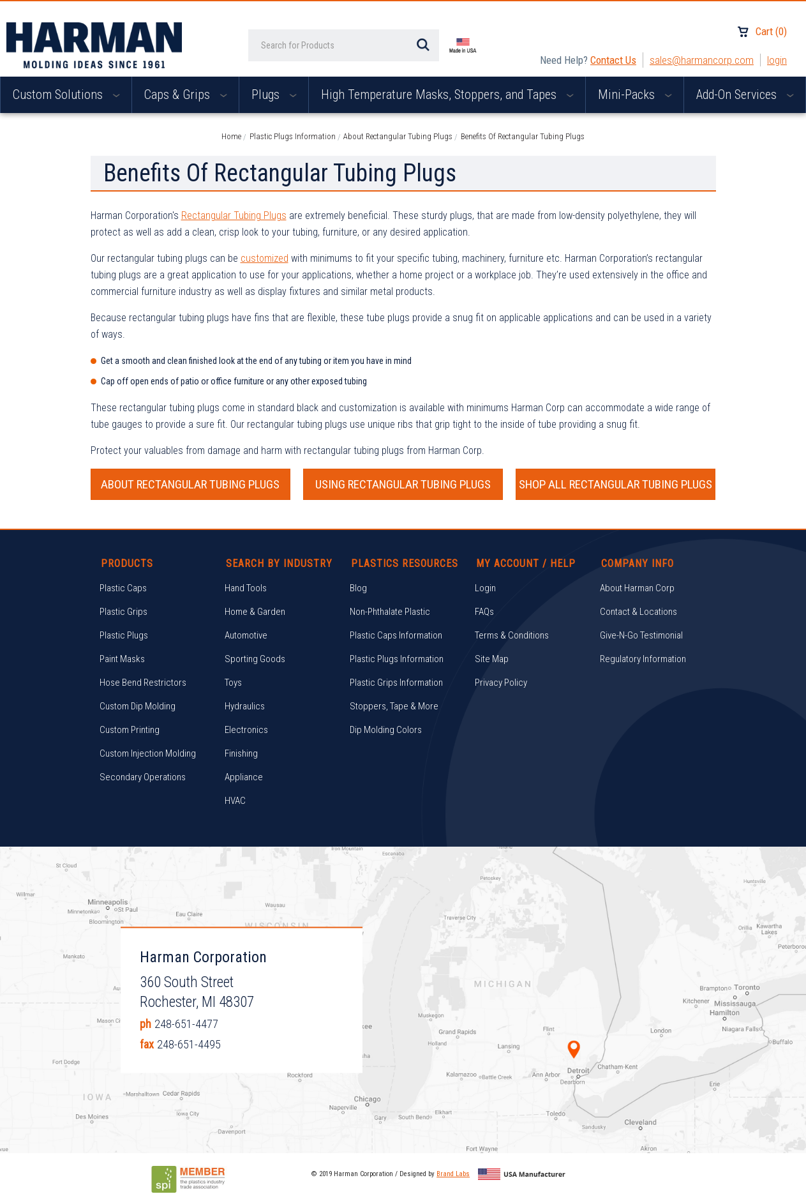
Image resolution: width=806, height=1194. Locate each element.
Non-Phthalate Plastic (390, 611)
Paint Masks (122, 659)
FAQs (484, 611)
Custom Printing (130, 730)
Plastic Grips (123, 611)
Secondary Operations (143, 777)
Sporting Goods (255, 659)
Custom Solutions (66, 94)
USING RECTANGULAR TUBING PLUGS (403, 484)
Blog (358, 588)
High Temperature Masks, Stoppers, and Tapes (447, 94)
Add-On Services (745, 94)
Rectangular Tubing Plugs (234, 215)
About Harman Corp (637, 588)
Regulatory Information (643, 659)
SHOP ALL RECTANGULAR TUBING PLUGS (615, 484)
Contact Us (613, 60)
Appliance (244, 777)
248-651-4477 (186, 1024)
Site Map (492, 659)
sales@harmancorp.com (702, 60)
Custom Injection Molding (148, 753)
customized (264, 258)
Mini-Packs (635, 94)
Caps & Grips (185, 94)
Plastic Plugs (124, 635)
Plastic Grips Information (396, 682)
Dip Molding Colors (386, 730)
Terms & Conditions (512, 635)
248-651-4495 (189, 1044)
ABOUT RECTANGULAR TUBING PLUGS (190, 484)
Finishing (241, 753)
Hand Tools (246, 588)
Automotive (246, 635)
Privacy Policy (501, 682)
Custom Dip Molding (137, 706)
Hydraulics (245, 706)
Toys (233, 682)
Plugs (274, 94)
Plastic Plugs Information (397, 659)
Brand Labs (453, 1174)
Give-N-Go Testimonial (641, 635)
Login (777, 60)
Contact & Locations (638, 611)
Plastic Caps (123, 588)
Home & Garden (255, 611)
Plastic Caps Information (396, 635)
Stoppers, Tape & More (394, 706)
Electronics (246, 730)
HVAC (235, 800)
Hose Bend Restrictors (143, 682)
